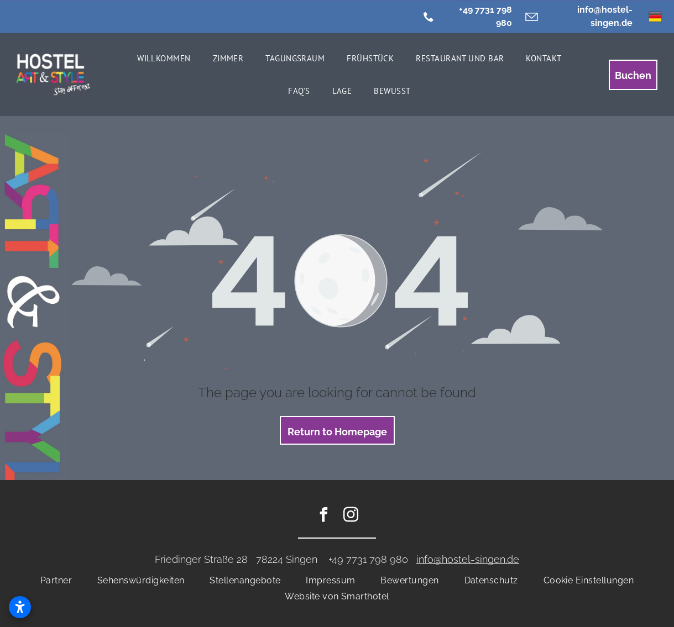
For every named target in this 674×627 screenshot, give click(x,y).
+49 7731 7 (351, 559)
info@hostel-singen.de (467, 559)
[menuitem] (164, 58)
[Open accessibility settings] (20, 607)
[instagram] (350, 516)
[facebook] (323, 516)
